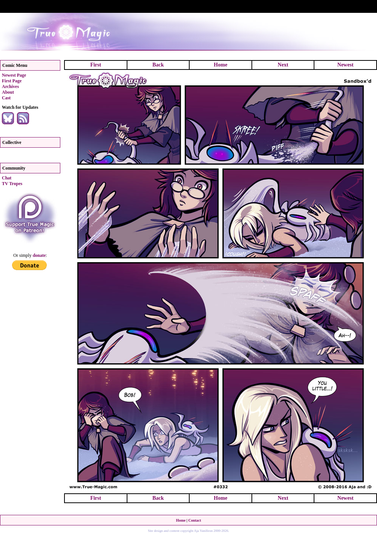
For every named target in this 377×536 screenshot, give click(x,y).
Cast (6, 97)
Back (158, 65)
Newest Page (14, 75)
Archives (10, 86)
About (8, 92)
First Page (11, 80)
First (95, 65)
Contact (194, 520)
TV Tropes (12, 183)
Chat (6, 178)
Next (283, 65)
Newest (345, 65)
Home (220, 65)
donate (39, 255)
